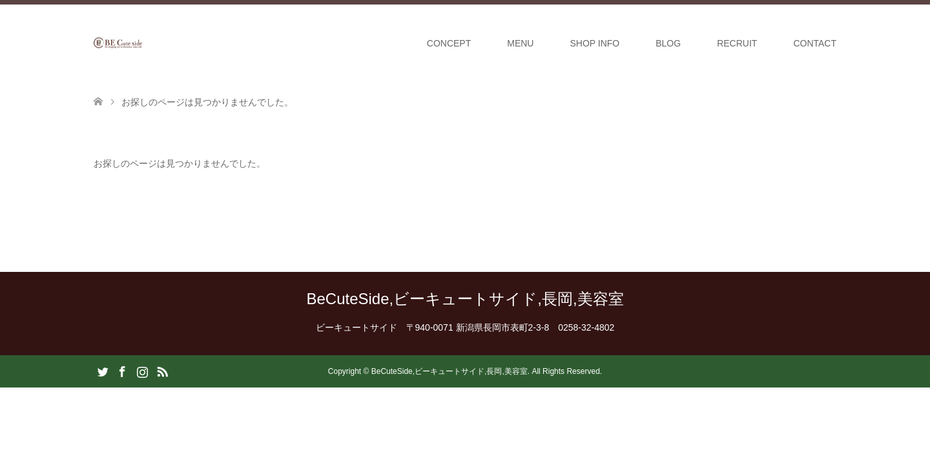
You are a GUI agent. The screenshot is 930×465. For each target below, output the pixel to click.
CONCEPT (449, 43)
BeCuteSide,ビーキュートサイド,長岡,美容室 (464, 298)
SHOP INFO (594, 43)
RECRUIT (737, 43)
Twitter (102, 370)
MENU (520, 43)
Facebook (122, 370)
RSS (162, 370)
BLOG (668, 43)
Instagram (142, 370)
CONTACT (814, 43)
